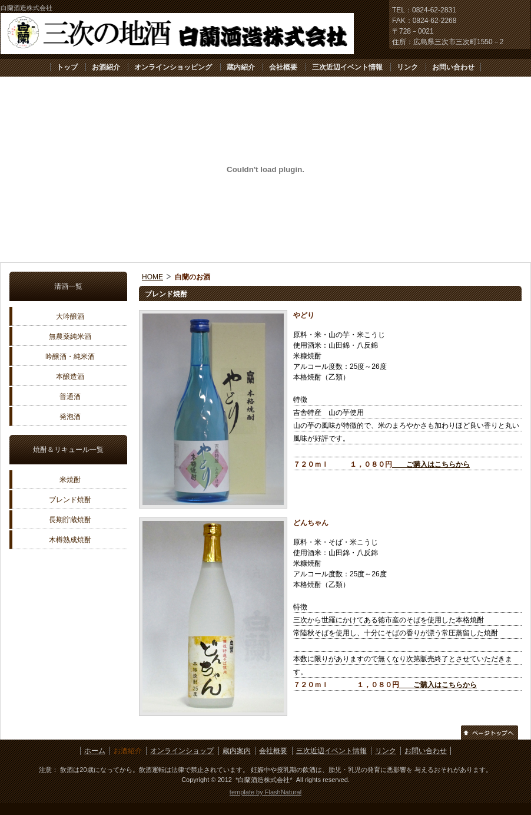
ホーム (94, 751)
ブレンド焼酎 (70, 500)
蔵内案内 (237, 751)
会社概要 (283, 67)
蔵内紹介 (241, 67)
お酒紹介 (106, 67)
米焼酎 (70, 480)
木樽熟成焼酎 (70, 540)
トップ (67, 67)
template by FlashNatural (265, 792)
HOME (152, 277)
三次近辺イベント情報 (347, 67)
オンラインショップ (182, 751)
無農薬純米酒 (70, 336)
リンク (407, 67)
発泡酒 (70, 417)
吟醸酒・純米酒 (70, 356)
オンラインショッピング (173, 67)
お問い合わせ (453, 67)
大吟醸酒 (70, 316)
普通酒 (70, 396)
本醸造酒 (70, 376)
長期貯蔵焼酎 (70, 520)
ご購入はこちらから (431, 464)
